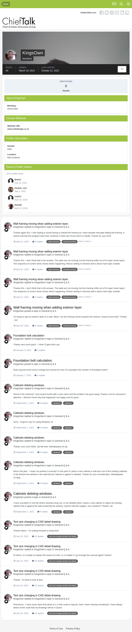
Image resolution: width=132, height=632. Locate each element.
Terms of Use (56, 628)
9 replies (42, 403)
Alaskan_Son (20, 188)
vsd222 (17, 196)
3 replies (37, 241)
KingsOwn (18, 227)
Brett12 (17, 179)
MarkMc (18, 205)
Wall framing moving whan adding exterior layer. (41, 223)
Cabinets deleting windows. (29, 385)
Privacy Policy (73, 628)
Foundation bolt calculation (28, 335)
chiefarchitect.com (88, 13)
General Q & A (62, 227)
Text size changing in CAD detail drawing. (37, 521)
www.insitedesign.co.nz (18, 129)
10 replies (38, 536)
